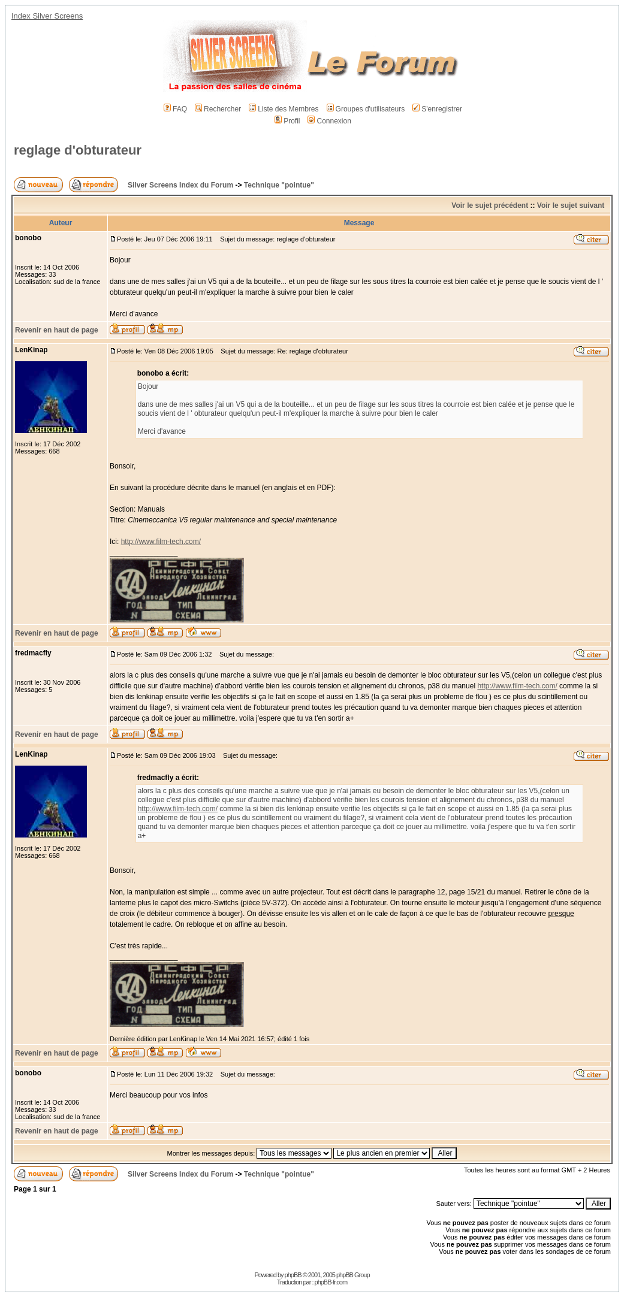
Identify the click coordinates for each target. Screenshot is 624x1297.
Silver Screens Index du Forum (180, 185)
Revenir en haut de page (56, 330)
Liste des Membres (283, 109)
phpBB (293, 1274)
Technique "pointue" (279, 185)
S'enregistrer (437, 109)
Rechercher (218, 109)
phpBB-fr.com (331, 1282)
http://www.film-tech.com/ (161, 541)
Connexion (329, 121)
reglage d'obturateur (77, 150)
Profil (287, 121)
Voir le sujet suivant (570, 205)
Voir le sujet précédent (489, 205)
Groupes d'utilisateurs (366, 109)
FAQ (175, 109)
